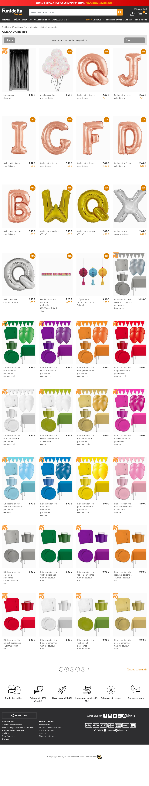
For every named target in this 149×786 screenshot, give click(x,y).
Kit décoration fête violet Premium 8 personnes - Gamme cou (48, 371)
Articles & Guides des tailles (50, 727)
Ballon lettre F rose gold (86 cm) (86, 164)
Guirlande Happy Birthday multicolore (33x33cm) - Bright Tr (48, 305)
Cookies (5, 733)
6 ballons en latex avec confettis (48, 96)
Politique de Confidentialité (13, 730)
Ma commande (45, 724)
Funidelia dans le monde (12, 724)
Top (88, 19)
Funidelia (5, 27)
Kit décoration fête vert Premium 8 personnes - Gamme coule (11, 371)
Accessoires (40, 19)
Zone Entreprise (8, 736)
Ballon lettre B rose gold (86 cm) (12, 232)
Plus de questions (46, 736)
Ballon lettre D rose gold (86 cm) (123, 164)
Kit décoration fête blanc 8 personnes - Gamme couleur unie (49, 644)
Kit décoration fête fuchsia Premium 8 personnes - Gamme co (122, 440)
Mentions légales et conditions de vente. (18, 727)
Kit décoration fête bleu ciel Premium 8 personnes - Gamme (12, 508)
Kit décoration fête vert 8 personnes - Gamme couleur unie (48, 576)
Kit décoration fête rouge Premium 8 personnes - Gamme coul (122, 371)
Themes (6, 19)
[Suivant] (88, 669)
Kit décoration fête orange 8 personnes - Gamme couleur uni (123, 576)
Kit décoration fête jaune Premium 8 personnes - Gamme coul (85, 508)
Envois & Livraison (46, 730)
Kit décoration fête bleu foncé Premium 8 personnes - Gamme (48, 509)
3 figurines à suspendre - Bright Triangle (86, 302)
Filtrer (8, 40)
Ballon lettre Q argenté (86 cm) (10, 301)
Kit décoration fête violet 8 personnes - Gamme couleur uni (86, 576)
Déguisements (22, 19)
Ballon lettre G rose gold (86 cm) (49, 164)
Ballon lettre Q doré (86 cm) (86, 232)
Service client (19, 715)
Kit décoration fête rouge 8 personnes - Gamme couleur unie (12, 644)
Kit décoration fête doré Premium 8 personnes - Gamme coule (85, 440)
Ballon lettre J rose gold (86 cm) (122, 96)
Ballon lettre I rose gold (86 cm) (11, 164)
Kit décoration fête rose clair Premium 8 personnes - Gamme (123, 508)
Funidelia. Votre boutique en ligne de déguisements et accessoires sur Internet (12, 12)
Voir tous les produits (137, 669)
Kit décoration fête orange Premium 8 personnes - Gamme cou (85, 371)
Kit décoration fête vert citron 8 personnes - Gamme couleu (85, 644)
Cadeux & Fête (59, 19)
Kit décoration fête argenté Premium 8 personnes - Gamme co (123, 303)
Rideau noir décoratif (8, 96)
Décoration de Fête (19, 27)
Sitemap (5, 739)
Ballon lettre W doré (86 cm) (49, 232)
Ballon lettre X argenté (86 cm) (121, 232)
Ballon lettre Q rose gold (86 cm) (86, 96)
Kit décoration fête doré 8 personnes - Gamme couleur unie (123, 644)
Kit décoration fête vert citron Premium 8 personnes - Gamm (49, 440)
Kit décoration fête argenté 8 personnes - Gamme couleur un (11, 578)
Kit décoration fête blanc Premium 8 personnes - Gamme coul (11, 440)
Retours (42, 733)
